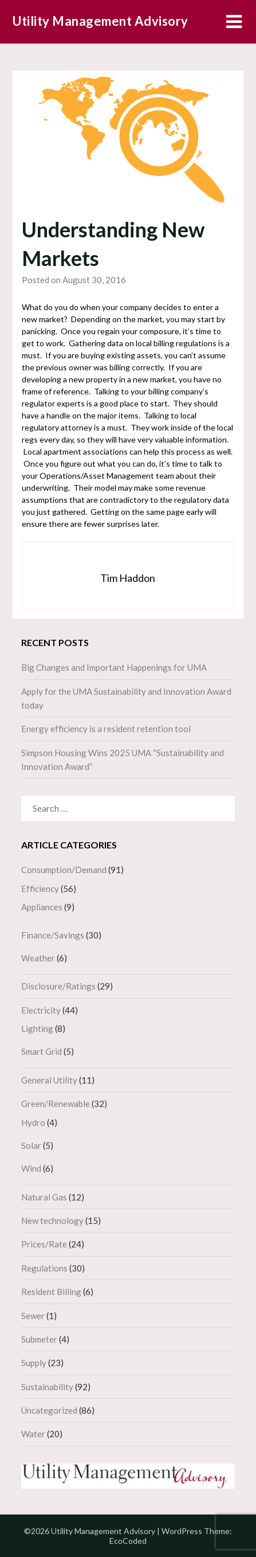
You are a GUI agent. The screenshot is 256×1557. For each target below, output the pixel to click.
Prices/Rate (44, 1244)
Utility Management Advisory (100, 21)
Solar (31, 1145)
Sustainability (47, 1387)
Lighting (37, 1028)
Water (33, 1434)
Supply (33, 1363)
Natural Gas (44, 1197)
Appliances (41, 907)
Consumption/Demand (64, 869)
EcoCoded (128, 1541)
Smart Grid (41, 1051)
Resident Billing (51, 1291)
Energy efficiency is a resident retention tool (106, 728)
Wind (31, 1168)
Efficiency (40, 888)
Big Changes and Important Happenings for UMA (114, 667)
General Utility (49, 1080)
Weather (38, 958)
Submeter (39, 1339)
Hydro (33, 1122)
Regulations (44, 1268)
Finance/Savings (52, 935)
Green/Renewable (55, 1103)
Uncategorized (49, 1410)
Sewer (33, 1315)
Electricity (41, 1010)
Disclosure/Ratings (58, 986)
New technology (52, 1220)
